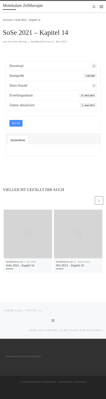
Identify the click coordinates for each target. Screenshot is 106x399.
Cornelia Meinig (17, 41)
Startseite (8, 19)
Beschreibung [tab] (18, 140)
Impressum (11, 356)
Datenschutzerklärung (29, 356)
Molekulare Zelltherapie (42, 381)
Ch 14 (16, 123)
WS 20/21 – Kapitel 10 (70, 265)
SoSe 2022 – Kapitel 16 (20, 265)
